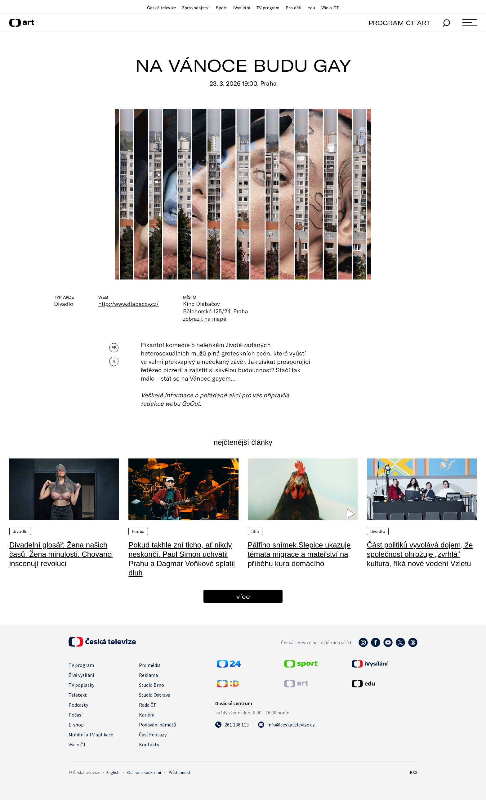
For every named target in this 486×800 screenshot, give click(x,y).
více (243, 596)
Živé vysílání (81, 675)
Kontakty (149, 744)
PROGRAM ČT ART (399, 23)
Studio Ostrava (154, 695)
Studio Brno (151, 685)
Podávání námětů (157, 725)
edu (311, 8)
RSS (413, 772)
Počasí (75, 715)
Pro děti (293, 8)
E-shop (76, 725)
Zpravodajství (196, 8)
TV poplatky (81, 685)
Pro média (150, 665)
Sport (221, 8)
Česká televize (161, 8)
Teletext (78, 695)
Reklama (148, 675)
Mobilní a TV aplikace (91, 734)
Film (255, 531)
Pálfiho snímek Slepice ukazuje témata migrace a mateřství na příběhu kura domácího (299, 554)
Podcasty (78, 705)
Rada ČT (147, 705)
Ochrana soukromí (144, 772)
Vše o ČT (330, 8)
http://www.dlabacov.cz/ (128, 303)
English (112, 772)
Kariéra (146, 715)
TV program (267, 8)
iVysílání (241, 8)
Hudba (138, 531)
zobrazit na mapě (204, 318)
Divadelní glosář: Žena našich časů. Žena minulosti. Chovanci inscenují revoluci (61, 554)
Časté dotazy (153, 734)
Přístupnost (179, 772)
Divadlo (20, 531)
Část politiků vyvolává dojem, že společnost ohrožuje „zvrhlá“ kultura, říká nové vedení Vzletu (420, 554)
